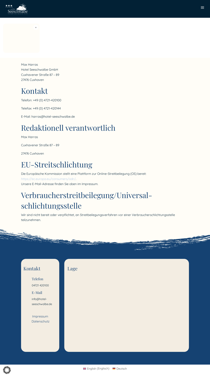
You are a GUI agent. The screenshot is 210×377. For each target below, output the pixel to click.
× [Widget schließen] (35, 27)
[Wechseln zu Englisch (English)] (96, 368)
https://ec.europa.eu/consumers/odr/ (48, 179)
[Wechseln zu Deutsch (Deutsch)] (119, 368)
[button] (7, 370)
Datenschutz (41, 321)
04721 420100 (40, 285)
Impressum (40, 316)
